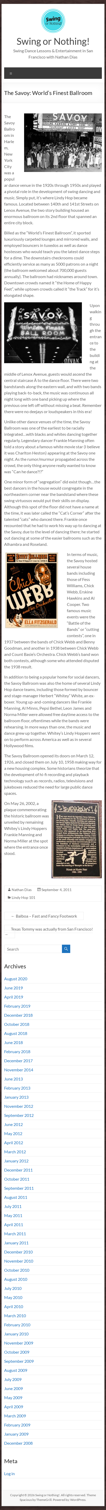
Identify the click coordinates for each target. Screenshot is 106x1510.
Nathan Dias (22, 889)
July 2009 (13, 1379)
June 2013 (13, 1078)
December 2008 (18, 1443)
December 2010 (18, 1251)
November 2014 (18, 1069)
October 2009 (16, 1351)
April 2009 (13, 1406)
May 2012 (13, 1133)
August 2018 (15, 1033)
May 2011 (13, 1215)
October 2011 (16, 1178)
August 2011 (15, 1197)
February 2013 (17, 1087)
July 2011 (13, 1206)
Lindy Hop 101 (23, 897)
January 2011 (16, 1242)
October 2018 (16, 1024)
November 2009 (18, 1342)
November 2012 (18, 1106)
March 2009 (15, 1415)
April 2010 (13, 1306)
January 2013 (16, 1097)
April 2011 (13, 1224)
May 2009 (13, 1397)
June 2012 (13, 1124)
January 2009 (16, 1433)
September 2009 (19, 1361)
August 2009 (15, 1370)
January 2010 (16, 1333)
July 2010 (13, 1288)
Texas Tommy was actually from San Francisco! (48, 931)
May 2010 (13, 1297)
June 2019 (13, 987)
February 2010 (17, 1324)
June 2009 (13, 1388)
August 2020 (15, 978)
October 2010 (16, 1270)
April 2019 (13, 996)
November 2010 (18, 1260)
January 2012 (16, 1160)
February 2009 (17, 1424)
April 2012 (13, 1142)
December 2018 (18, 1015)
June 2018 (13, 1042)
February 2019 (17, 1005)
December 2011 (18, 1169)
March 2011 (15, 1233)
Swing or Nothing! (53, 41)
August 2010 (15, 1279)
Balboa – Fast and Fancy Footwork (44, 915)
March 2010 (15, 1315)
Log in (9, 1473)
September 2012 (19, 1115)
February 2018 (17, 1051)
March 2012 (15, 1151)
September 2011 (19, 1188)
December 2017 (18, 1060)
